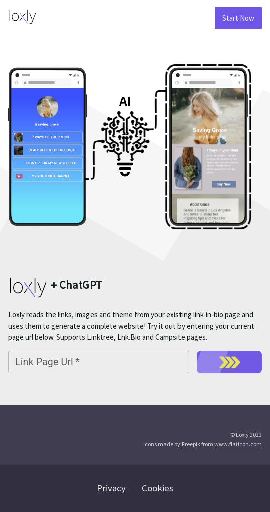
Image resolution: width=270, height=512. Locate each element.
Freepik (191, 444)
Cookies (157, 488)
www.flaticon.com (238, 444)
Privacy (111, 488)
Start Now (238, 18)
